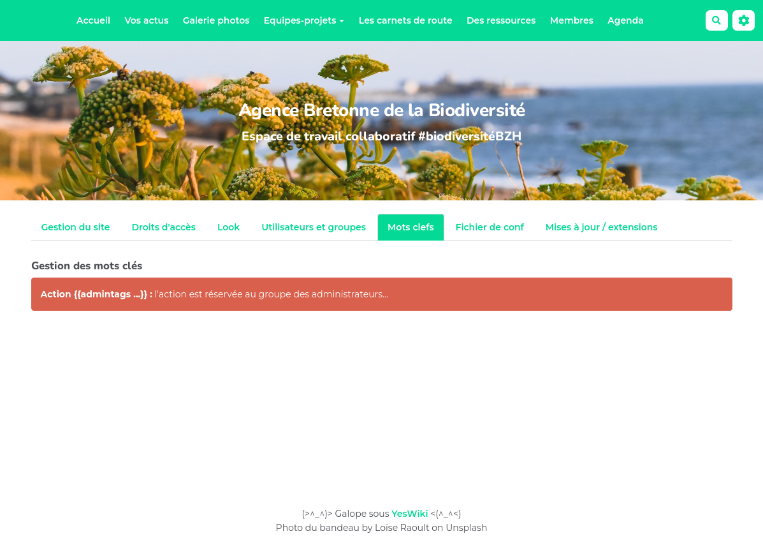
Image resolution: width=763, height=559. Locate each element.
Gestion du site (75, 227)
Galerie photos (216, 20)
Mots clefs (411, 227)
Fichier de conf (490, 227)
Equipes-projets (304, 20)
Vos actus (146, 20)
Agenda (625, 20)
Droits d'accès (163, 227)
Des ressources (501, 20)
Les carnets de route (406, 20)
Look (228, 227)
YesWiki (409, 513)
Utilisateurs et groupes (313, 227)
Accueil (93, 20)
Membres (571, 20)
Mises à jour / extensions (602, 227)
